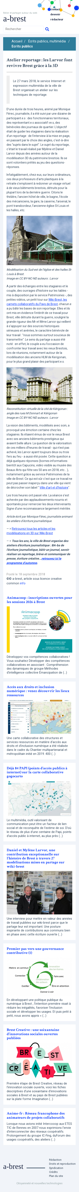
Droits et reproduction (62, 1163)
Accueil (17, 41)
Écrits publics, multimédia (47, 41)
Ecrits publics (22, 46)
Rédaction (55, 1159)
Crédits (53, 1172)
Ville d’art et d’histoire (54, 487)
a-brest (14, 18)
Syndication (56, 1168)
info (22, 583)
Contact (55, 9)
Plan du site (56, 1176)
